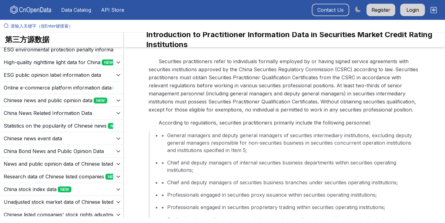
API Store (112, 10)
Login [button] (412, 10)
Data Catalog (76, 10)
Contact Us (330, 10)
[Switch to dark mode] (358, 9)
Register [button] (380, 10)
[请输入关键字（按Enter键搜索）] (225, 26)
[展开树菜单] (61, 49)
